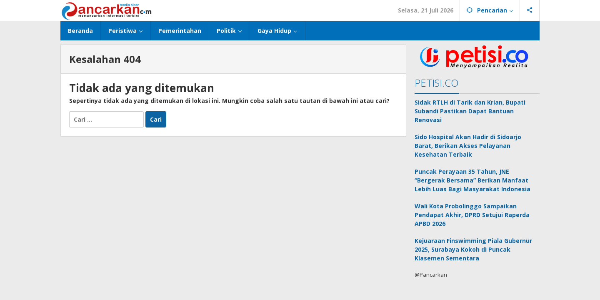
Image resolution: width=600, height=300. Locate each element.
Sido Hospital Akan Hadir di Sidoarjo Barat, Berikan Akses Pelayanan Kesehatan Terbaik (468, 145)
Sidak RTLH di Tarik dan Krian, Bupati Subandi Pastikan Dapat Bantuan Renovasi (470, 111)
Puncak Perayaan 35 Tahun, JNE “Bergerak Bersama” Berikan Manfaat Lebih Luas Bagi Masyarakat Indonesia (472, 180)
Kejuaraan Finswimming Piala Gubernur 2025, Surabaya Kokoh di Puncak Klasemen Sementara (473, 249)
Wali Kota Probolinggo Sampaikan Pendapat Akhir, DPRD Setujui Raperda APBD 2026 (472, 215)
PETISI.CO (437, 83)
